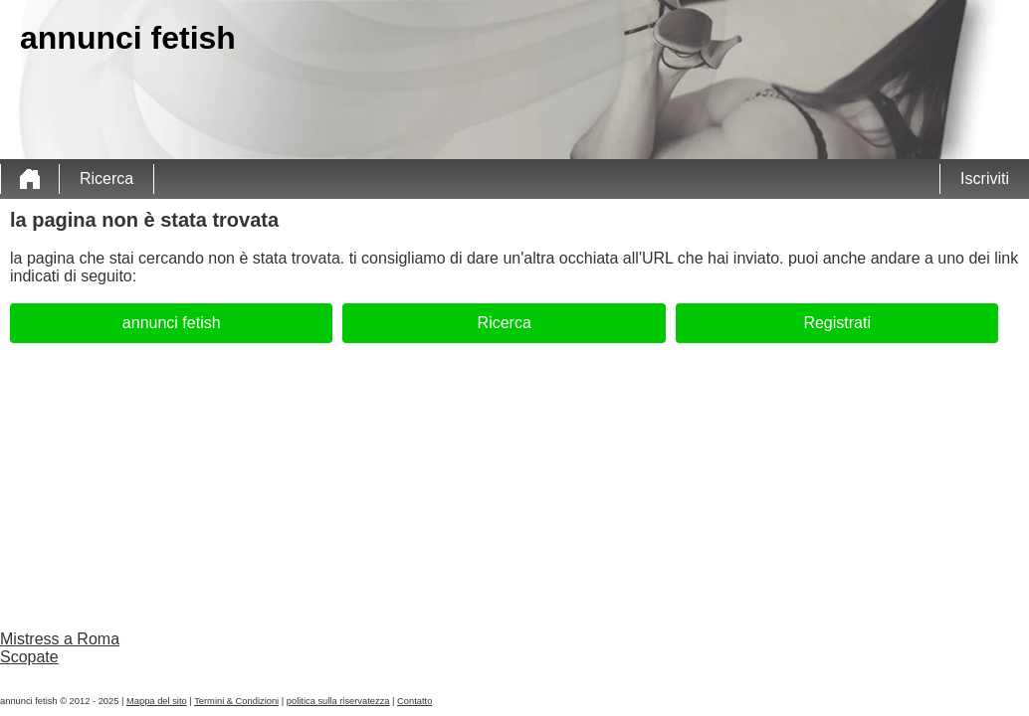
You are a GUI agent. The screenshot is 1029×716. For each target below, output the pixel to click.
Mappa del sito (156, 701)
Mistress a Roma (59, 638)
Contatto (414, 701)
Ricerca (106, 178)
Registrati (837, 322)
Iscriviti (984, 178)
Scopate (29, 656)
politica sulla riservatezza (338, 701)
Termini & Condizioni (236, 701)
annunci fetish (171, 322)
